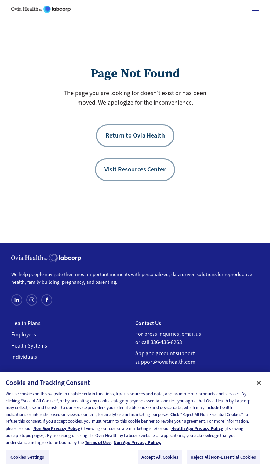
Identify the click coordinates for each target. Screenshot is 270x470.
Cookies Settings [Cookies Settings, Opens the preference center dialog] (27, 460)
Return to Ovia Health (135, 135)
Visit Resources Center (135, 169)
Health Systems (29, 345)
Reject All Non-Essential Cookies (223, 460)
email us (191, 333)
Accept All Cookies (159, 460)
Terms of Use (98, 445)
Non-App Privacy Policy (56, 431)
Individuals (24, 356)
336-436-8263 (166, 342)
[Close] (259, 385)
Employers (23, 334)
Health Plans (26, 323)
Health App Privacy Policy (197, 431)
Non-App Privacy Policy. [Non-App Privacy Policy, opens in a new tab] (137, 445)
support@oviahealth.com (165, 361)
